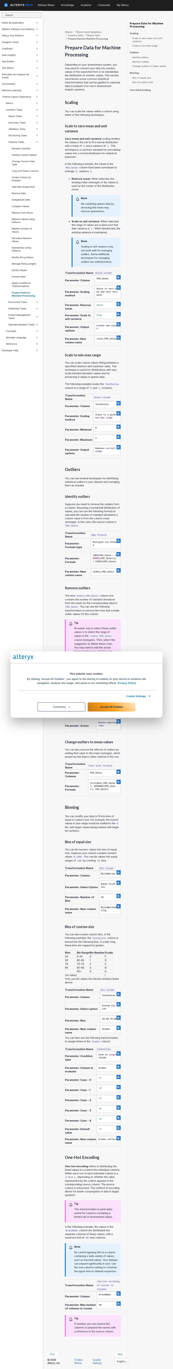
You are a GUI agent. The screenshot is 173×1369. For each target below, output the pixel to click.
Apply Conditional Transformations (21, 284)
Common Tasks (22, 109)
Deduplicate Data (21, 199)
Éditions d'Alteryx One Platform (20, 29)
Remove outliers (140, 61)
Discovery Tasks (23, 122)
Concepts (22, 331)
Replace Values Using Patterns (23, 220)
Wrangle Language (22, 337)
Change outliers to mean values (149, 66)
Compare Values (20, 206)
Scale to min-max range (145, 45)
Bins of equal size (141, 77)
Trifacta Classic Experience (20, 96)
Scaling (134, 33)
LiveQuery (20, 48)
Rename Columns (21, 148)
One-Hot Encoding (140, 90)
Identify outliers (140, 57)
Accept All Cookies (111, 706)
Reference (22, 343)
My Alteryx (123, 5)
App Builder (20, 61)
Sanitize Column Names (24, 154)
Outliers (134, 52)
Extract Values (19, 270)
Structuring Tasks (23, 135)
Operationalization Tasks (23, 324)
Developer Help (20, 350)
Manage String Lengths (24, 263)
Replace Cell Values (22, 212)
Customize (61, 706)
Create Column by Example (21, 179)
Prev (52, 1354)
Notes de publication (20, 22)
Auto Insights (20, 55)
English (122, 1361)
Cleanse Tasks (23, 142)
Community (104, 5)
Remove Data (19, 193)
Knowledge (67, 5)
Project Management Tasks (23, 316)
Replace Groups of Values (22, 230)
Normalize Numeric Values (22, 240)
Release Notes (46, 5)
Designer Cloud (20, 42)
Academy (86, 5)
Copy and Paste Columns (25, 171)
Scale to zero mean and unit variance (147, 40)
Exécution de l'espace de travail (20, 76)
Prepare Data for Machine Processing (23, 294)
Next (120, 1354)
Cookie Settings (136, 696)
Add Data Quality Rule (23, 186)
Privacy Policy (127, 683)
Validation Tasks (23, 129)
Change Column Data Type (23, 163)
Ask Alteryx (20, 67)
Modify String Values (22, 257)
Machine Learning (20, 90)
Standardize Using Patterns (21, 249)
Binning (134, 73)
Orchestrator (20, 83)
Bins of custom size (142, 82)
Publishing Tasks (23, 308)
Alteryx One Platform (20, 35)
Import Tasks (23, 116)
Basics (22, 103)
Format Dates (19, 276)
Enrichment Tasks (23, 302)
